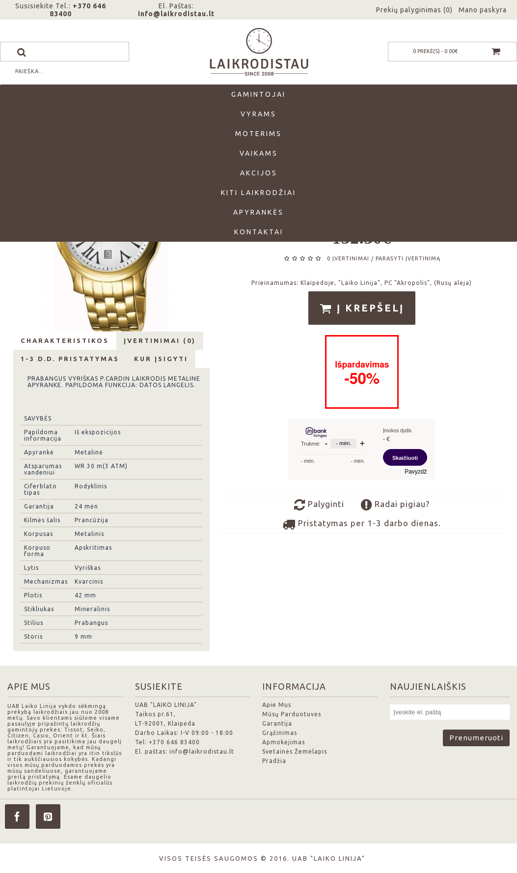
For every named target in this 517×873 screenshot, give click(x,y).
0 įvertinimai (348, 258)
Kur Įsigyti (161, 358)
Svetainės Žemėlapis (294, 751)
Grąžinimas (279, 733)
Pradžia (274, 761)
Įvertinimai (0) (160, 340)
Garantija (277, 723)
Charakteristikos (65, 340)
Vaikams (259, 153)
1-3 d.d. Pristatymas (70, 358)
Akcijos (258, 173)
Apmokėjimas (283, 742)
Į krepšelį (362, 308)
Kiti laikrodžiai (258, 193)
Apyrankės (258, 212)
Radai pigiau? (395, 505)
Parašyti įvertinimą (408, 258)
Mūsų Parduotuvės (291, 714)
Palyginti (319, 505)
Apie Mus (276, 705)
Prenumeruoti (476, 737)
